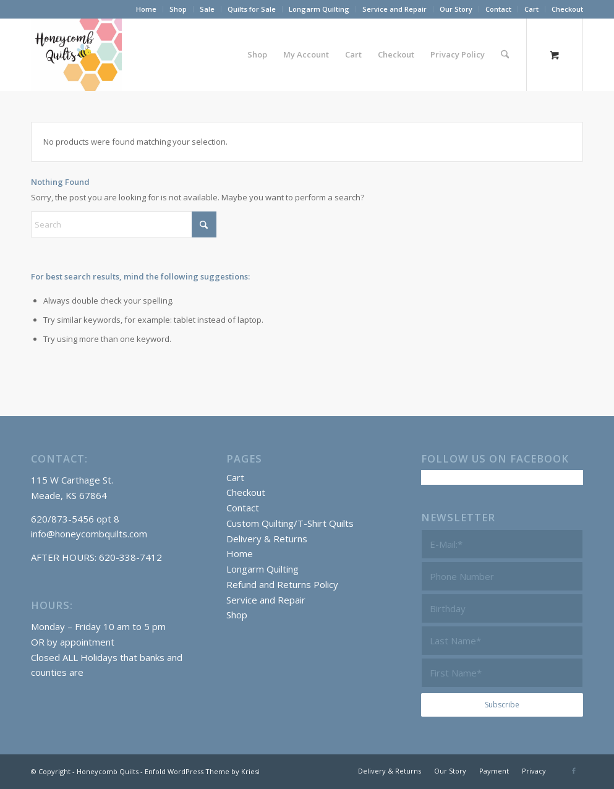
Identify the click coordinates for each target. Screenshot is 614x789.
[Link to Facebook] (574, 770)
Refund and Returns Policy (282, 584)
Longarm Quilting (319, 9)
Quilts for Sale (252, 9)
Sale (207, 9)
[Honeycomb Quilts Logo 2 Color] (76, 54)
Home (146, 9)
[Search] (505, 54)
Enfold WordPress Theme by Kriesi (202, 771)
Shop (178, 9)
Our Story (456, 9)
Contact (498, 9)
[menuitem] (146, 9)
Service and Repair (394, 9)
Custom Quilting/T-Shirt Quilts (290, 523)
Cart (531, 9)
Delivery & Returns (266, 538)
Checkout (567, 9)
